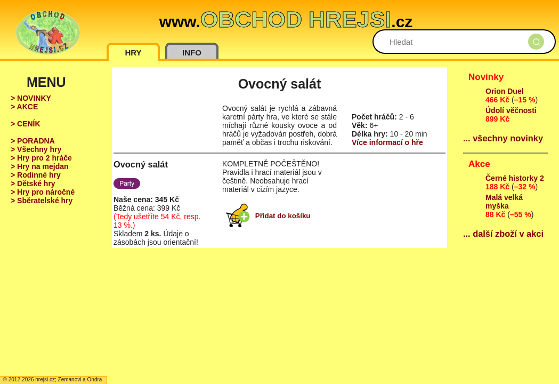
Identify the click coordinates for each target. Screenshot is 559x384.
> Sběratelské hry (41, 200)
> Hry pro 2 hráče (41, 158)
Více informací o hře (387, 142)
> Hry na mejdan (40, 166)
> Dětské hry (33, 183)
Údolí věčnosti (511, 110)
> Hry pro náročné (43, 192)
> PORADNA (33, 141)
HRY (133, 52)
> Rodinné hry (36, 175)
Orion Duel (504, 91)
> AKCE (24, 106)
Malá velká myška (504, 201)
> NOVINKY (31, 98)
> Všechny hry (36, 149)
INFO (191, 52)
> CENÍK (25, 123)
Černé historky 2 (514, 178)
